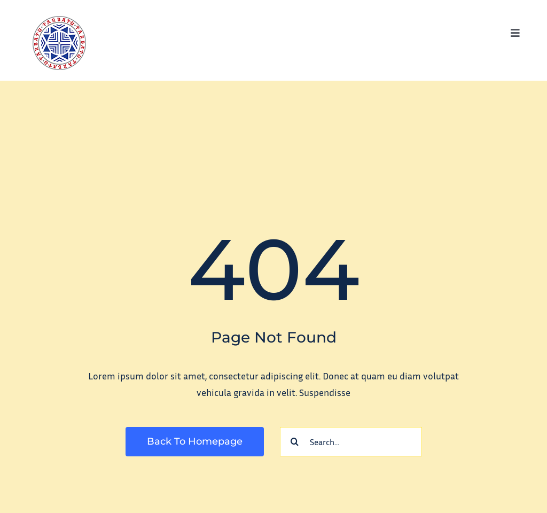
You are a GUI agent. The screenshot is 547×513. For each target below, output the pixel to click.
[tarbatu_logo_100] (59, 21)
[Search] (294, 441)
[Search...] (351, 441)
